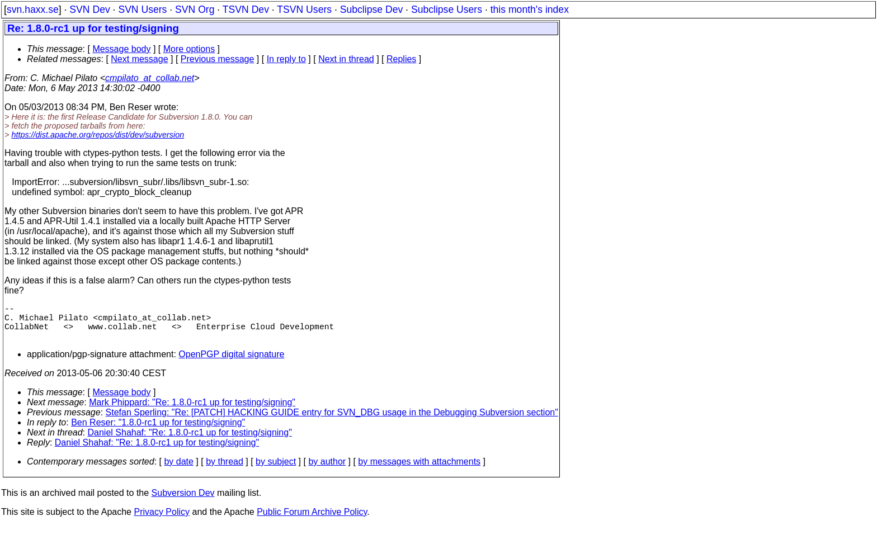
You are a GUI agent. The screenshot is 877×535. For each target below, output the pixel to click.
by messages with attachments (419, 470)
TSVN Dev (246, 9)
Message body (121, 49)
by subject (276, 470)
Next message (139, 59)
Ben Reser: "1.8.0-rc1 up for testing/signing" (158, 431)
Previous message (217, 59)
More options (189, 49)
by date (178, 470)
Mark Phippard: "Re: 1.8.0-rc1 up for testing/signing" (192, 411)
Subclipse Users (446, 9)
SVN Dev (89, 9)
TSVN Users (304, 9)
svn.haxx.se (33, 9)
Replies (401, 59)
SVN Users (142, 9)
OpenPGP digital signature (231, 363)
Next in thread (346, 59)
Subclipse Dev (371, 9)
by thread (224, 470)
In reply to (286, 59)
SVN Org (194, 9)
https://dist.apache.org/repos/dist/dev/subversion (97, 134)
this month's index (530, 9)
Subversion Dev (183, 501)
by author (327, 470)
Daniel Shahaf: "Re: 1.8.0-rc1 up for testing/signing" (190, 441)
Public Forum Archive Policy (312, 520)
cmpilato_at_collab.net (149, 78)
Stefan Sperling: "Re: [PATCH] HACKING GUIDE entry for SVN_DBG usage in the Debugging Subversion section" (332, 421)
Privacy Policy (162, 520)
